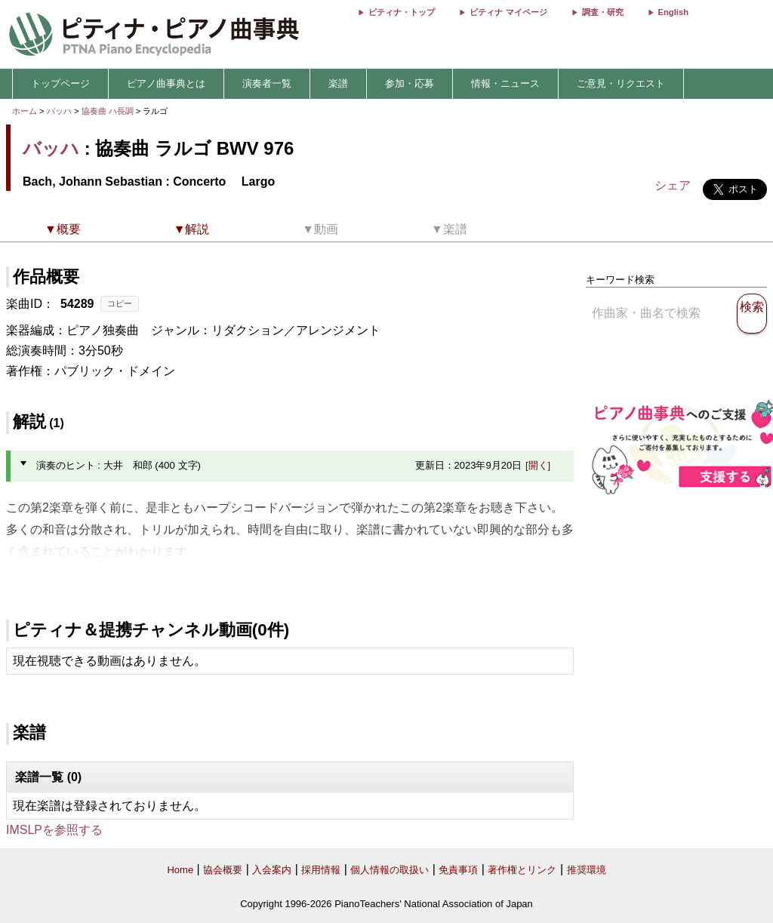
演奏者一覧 (266, 83)
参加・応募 (409, 83)
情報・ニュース (505, 83)
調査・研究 (603, 12)
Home (180, 869)
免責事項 (458, 869)
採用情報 (320, 869)
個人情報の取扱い (389, 869)
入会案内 (271, 869)
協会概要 (222, 869)
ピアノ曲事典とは (166, 83)
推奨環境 (586, 869)
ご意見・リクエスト (621, 83)
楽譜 (338, 83)
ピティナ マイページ (508, 12)
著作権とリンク (522, 869)
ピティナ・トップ (401, 12)
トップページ (60, 83)
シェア (672, 185)
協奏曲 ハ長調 (108, 110)
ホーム (24, 110)
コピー (119, 303)
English (673, 12)
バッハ (59, 110)
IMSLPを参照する (54, 829)
